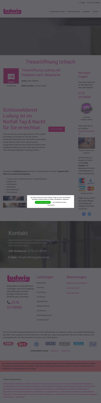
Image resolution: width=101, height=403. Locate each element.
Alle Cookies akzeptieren (43, 202)
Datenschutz (51, 205)
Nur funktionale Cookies (59, 202)
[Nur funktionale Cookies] (99, 201)
